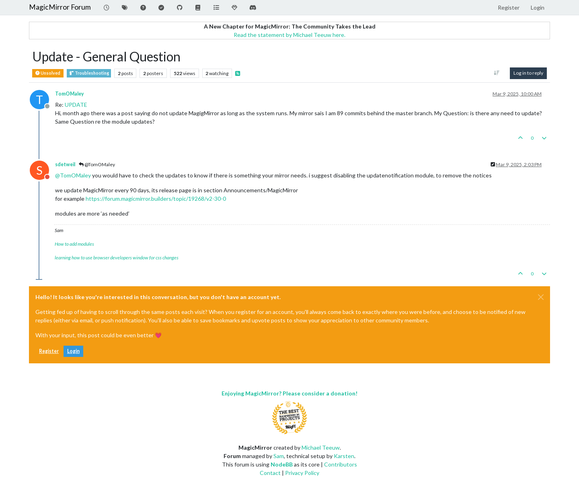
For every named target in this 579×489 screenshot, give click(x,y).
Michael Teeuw (321, 447)
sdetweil (65, 164)
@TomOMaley (97, 164)
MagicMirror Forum (60, 7)
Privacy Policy (302, 472)
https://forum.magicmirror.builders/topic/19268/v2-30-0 (156, 198)
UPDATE (76, 104)
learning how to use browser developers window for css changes (117, 258)
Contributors (340, 464)
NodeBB (282, 464)
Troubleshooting (89, 73)
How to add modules (74, 244)
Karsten (344, 455)
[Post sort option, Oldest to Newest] (496, 73)
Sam (278, 455)
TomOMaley (69, 94)
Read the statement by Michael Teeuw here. (289, 34)
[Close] (541, 297)
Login (73, 351)
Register (49, 351)
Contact (270, 472)
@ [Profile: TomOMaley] (73, 175)
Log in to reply (528, 73)
